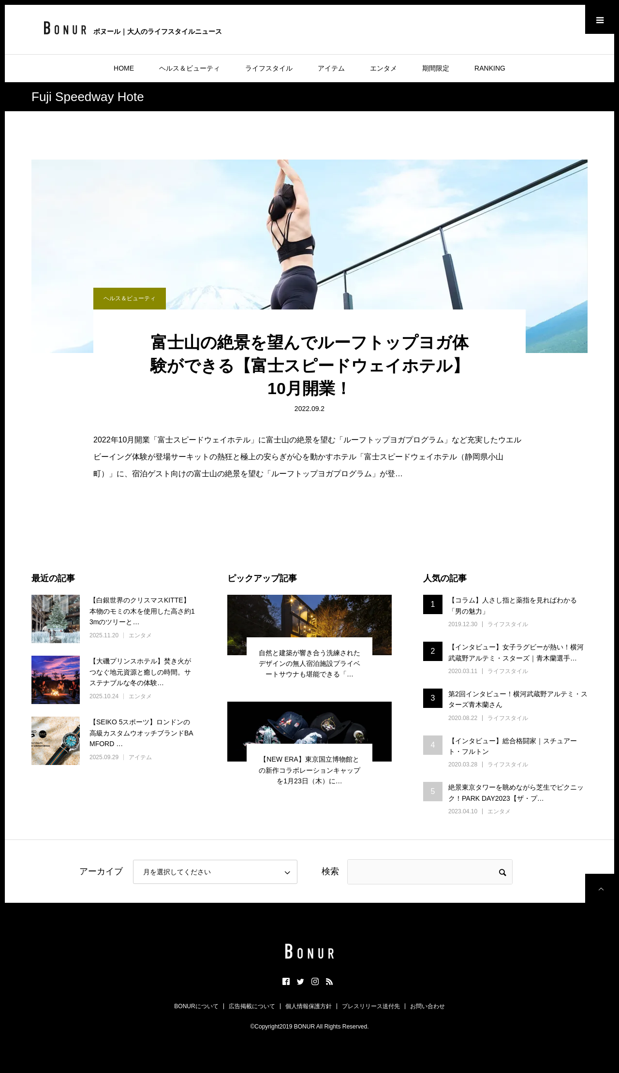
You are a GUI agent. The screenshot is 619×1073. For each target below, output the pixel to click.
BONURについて (196, 1006)
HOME (124, 68)
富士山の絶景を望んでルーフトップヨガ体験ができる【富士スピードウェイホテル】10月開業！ (309, 365)
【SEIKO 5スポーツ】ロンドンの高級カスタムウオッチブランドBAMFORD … (141, 733)
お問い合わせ (427, 1006)
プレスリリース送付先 (371, 1006)
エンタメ (383, 68)
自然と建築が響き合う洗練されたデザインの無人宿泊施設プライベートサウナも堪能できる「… (309, 663)
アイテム (331, 68)
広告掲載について (252, 1006)
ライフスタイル (269, 68)
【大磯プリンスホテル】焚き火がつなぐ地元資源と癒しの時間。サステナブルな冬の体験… (140, 672)
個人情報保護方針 (308, 1006)
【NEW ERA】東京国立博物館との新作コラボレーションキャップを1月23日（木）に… (309, 770)
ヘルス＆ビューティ (189, 68)
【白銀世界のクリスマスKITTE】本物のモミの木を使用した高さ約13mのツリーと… (142, 611)
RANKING (489, 68)
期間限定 (435, 68)
